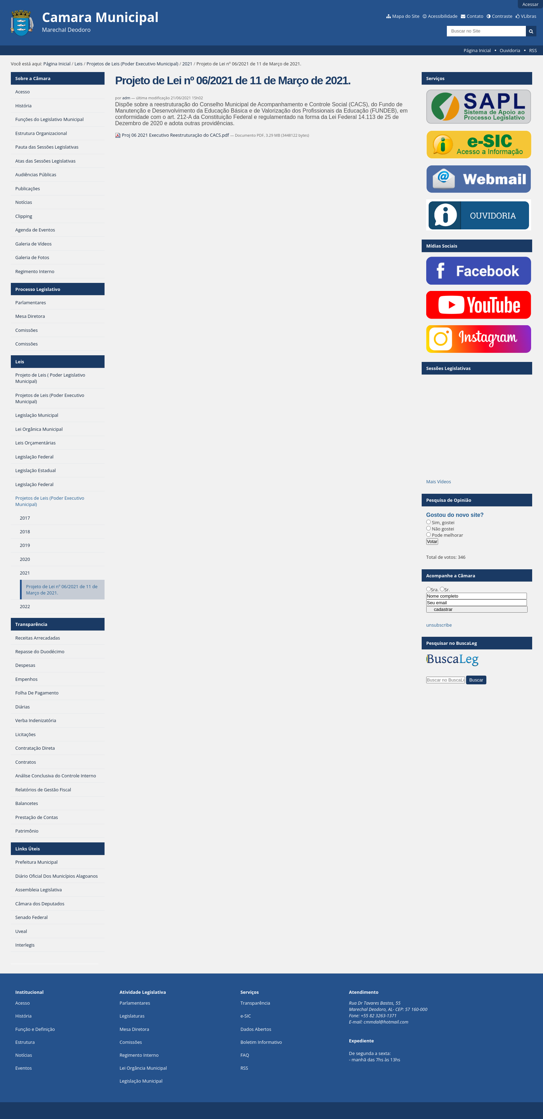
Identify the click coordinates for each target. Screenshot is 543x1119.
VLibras (528, 16)
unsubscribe (439, 625)
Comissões (131, 1042)
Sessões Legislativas (448, 368)
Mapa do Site (406, 16)
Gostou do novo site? (455, 515)
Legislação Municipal (141, 1081)
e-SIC (246, 1016)
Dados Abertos (256, 1029)
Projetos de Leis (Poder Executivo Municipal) (132, 63)
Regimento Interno (139, 1055)
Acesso (22, 1003)
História (23, 1016)
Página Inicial (477, 50)
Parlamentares (135, 1003)
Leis (78, 63)
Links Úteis (27, 849)
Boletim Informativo (261, 1042)
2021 (187, 63)
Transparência (31, 624)
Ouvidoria (510, 50)
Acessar (530, 4)
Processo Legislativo (37, 289)
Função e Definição (35, 1029)
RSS (533, 50)
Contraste (502, 16)
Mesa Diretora (134, 1029)
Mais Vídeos (438, 481)
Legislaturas (132, 1016)
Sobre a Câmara (33, 78)
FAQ (245, 1055)
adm (126, 97)
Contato (475, 16)
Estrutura (25, 1042)
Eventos (23, 1068)
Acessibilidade (442, 16)
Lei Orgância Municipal (143, 1068)
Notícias (23, 1055)
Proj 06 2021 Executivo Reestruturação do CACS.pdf (172, 135)
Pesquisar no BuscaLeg (451, 643)
